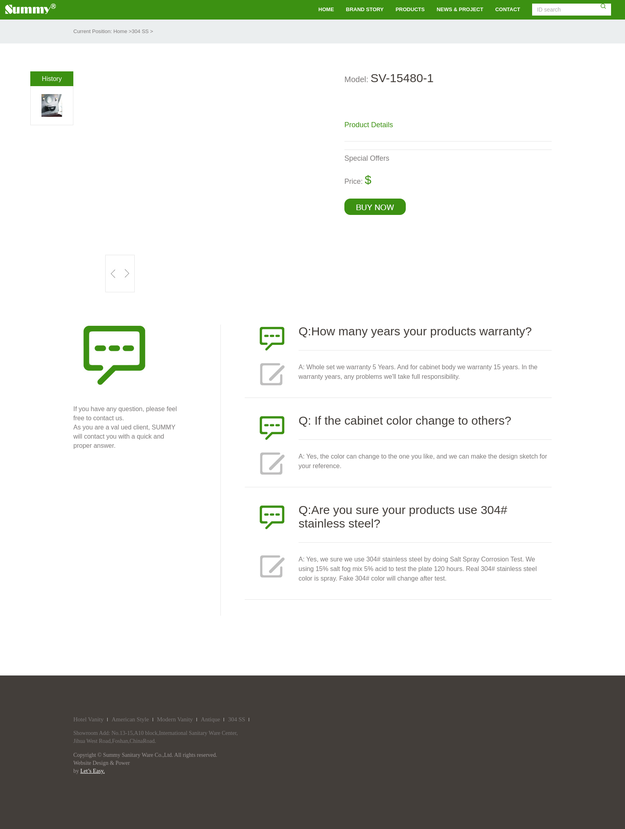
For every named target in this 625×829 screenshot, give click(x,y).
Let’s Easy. (93, 771)
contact (507, 9)
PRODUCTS (410, 9)
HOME (326, 9)
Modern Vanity (175, 719)
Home (120, 31)
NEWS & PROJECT (459, 9)
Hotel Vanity (88, 719)
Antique (210, 719)
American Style (130, 719)
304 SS (140, 31)
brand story (365, 9)
